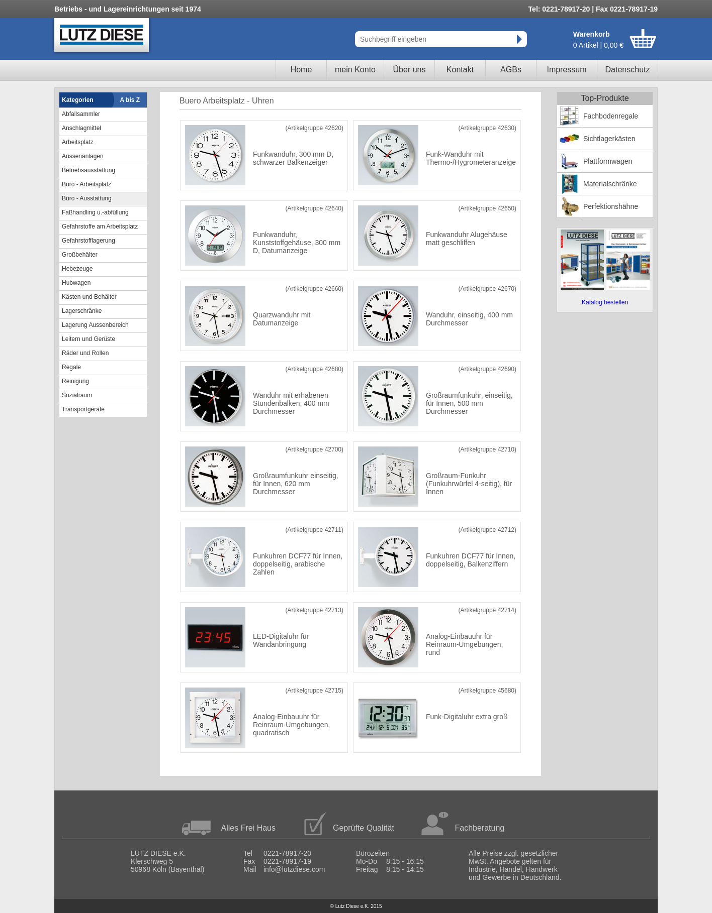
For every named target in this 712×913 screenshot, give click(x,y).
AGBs (510, 69)
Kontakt (460, 69)
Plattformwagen (607, 161)
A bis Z (130, 99)
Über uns (409, 69)
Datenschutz (627, 69)
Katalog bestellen (605, 302)
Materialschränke (610, 184)
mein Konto (355, 69)
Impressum (566, 69)
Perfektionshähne (610, 206)
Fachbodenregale (610, 116)
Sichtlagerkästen (609, 139)
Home (301, 69)
